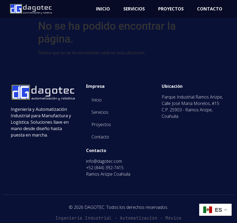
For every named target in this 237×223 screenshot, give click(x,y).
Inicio (103, 9)
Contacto (209, 9)
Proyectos (171, 9)
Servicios (134, 9)
